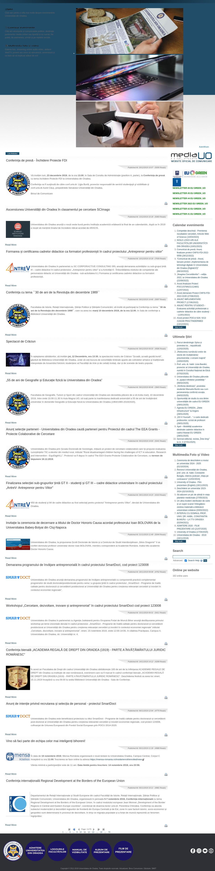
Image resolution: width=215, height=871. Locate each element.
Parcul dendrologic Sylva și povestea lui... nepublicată (189, 345)
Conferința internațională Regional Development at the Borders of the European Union (65, 780)
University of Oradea (192, 532)
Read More (10, 244)
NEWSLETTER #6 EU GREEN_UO (189, 188)
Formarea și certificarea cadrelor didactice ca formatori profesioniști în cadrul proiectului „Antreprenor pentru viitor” (84, 251)
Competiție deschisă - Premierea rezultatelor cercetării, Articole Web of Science (193, 234)
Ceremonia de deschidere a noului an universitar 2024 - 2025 (192, 463)
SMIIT (154, 868)
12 (89, 832)
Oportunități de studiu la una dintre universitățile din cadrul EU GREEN (193, 401)
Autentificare (204, 147)
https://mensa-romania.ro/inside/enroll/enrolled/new (117, 759)
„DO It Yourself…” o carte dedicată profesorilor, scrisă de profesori (192, 420)
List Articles (12, 153)
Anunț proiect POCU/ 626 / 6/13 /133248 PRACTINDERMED (191, 321)
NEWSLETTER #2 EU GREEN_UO (189, 209)
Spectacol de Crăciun (21, 341)
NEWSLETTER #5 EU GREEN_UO (189, 193)
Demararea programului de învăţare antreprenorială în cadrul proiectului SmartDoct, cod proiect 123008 (77, 565)
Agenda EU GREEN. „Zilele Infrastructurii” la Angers (189, 411)
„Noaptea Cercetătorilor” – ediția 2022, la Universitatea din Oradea (192, 277)
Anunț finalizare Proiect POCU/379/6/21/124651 (188, 286)
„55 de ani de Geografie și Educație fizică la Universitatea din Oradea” (54, 380)
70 (109, 832)
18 (101, 832)
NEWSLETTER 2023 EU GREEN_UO (190, 203)
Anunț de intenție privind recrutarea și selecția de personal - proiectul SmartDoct (61, 703)
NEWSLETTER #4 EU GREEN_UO (189, 198)
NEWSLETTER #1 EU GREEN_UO (189, 214)
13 (93, 832)
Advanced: (180, 560)
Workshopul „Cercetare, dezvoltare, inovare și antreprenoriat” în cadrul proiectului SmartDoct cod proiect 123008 (83, 605)
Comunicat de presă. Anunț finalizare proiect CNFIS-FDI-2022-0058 (193, 252)
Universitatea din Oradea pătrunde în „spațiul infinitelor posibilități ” (192, 380)
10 (81, 832)
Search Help (195, 560)
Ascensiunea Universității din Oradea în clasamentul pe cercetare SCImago (58, 209)
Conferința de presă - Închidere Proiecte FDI (36, 160)
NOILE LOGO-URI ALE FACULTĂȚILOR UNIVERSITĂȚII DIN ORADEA (192, 243)
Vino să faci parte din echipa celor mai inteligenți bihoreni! (45, 741)
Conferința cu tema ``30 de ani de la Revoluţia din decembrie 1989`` (53, 292)
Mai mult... (179, 327)
